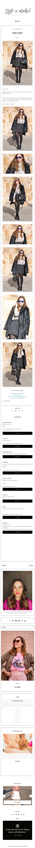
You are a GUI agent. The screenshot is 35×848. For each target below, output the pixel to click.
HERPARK (26, 846)
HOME (17, 708)
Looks (17, 37)
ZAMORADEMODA (17, 717)
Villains (18, 687)
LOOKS (17, 715)
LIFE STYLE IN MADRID (17, 722)
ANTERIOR (31, 565)
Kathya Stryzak (7, 478)
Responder (17, 433)
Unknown (5, 462)
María (4, 506)
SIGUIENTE (4, 565)
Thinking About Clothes (8, 430)
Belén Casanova (7, 422)
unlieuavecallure (7, 452)
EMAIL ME (17, 713)
